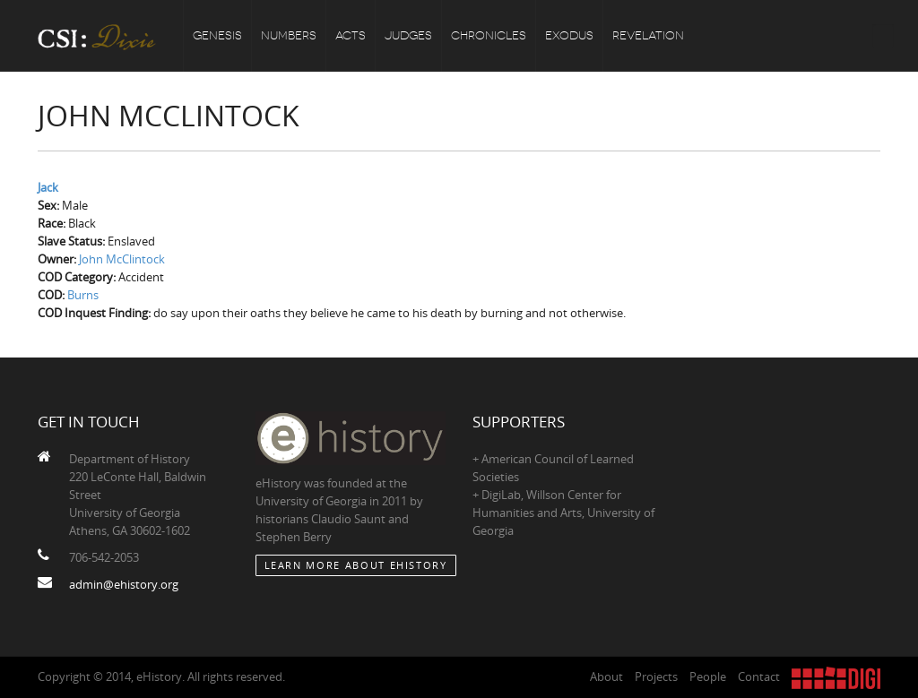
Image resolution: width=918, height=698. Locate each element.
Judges (408, 35)
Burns (83, 295)
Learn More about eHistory (355, 565)
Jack (48, 187)
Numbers (288, 35)
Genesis (217, 35)
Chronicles (488, 35)
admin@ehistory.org (123, 584)
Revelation (648, 35)
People (707, 676)
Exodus (569, 35)
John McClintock (122, 259)
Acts (350, 35)
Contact (759, 676)
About (606, 676)
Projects (656, 676)
